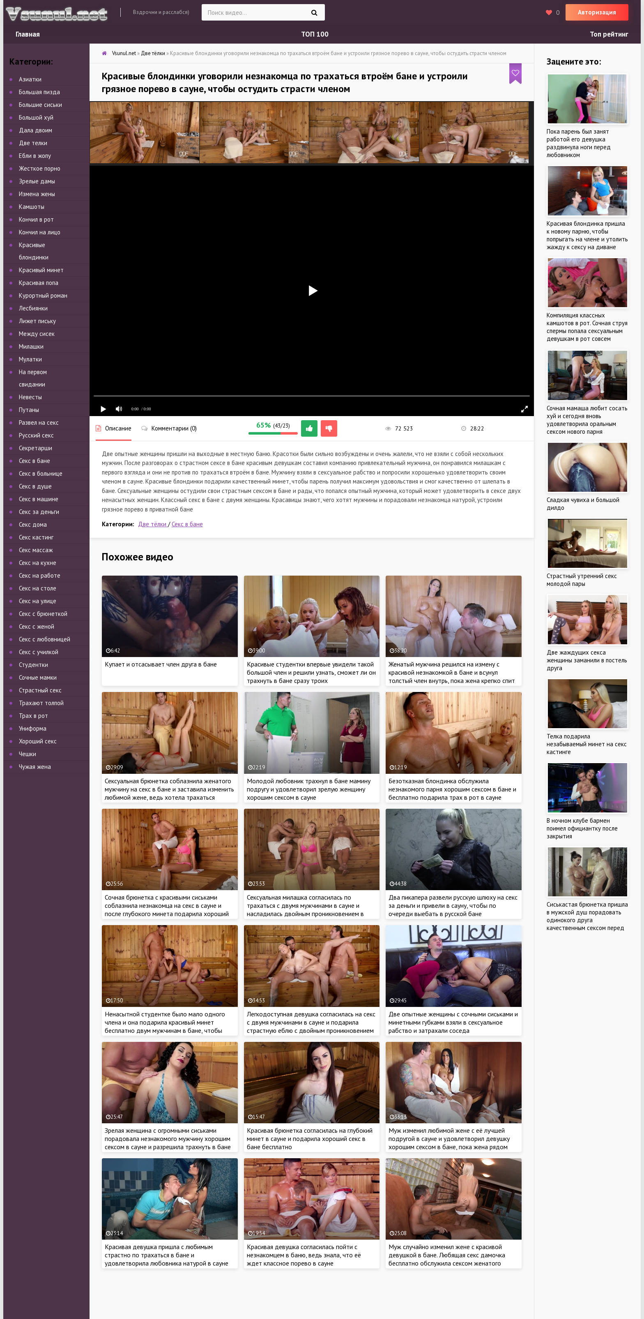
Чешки (27, 754)
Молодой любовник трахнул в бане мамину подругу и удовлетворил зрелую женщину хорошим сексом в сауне (308, 789)
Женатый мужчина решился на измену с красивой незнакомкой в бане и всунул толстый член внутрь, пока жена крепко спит (452, 672)
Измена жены (37, 194)
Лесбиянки (33, 308)
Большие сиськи (40, 105)
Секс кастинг (36, 537)
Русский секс (36, 435)
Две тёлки (153, 524)
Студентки (33, 665)
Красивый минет (41, 270)
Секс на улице (37, 601)
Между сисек (37, 334)
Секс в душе (35, 486)
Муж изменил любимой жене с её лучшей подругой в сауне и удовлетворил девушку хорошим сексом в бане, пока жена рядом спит (449, 1142)
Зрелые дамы (37, 181)
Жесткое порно (39, 168)
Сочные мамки (38, 677)
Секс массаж (36, 550)
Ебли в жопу (35, 156)
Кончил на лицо (39, 232)
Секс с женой (36, 626)
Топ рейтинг (609, 34)
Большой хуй (36, 117)
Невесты (30, 397)
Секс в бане (187, 524)
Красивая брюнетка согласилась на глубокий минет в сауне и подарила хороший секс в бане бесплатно (310, 1138)
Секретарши (35, 448)
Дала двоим (35, 130)
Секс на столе (37, 588)
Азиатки (30, 79)
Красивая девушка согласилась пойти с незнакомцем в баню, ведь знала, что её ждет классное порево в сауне (304, 1255)
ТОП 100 (315, 34)
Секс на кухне (37, 563)
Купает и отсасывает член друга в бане (161, 664)
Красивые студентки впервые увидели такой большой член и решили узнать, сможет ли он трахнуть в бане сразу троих (311, 672)
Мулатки (30, 359)
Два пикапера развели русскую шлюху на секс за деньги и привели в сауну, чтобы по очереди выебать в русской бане (453, 905)
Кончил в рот (36, 219)
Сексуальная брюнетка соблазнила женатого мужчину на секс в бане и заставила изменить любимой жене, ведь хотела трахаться (169, 789)
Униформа (32, 728)
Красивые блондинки (33, 251)
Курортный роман (43, 295)
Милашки (31, 346)
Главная (28, 34)
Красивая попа (38, 283)
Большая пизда (39, 92)
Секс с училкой (38, 652)
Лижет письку (37, 321)
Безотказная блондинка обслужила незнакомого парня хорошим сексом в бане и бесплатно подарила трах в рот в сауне (452, 789)
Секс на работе (39, 575)
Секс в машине (38, 499)
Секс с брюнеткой (43, 614)
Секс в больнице (40, 473)
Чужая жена (35, 767)
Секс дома (33, 524)
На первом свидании (33, 378)
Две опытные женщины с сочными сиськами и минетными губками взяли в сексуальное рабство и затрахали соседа (453, 1022)
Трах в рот (33, 716)
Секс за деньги (39, 512)
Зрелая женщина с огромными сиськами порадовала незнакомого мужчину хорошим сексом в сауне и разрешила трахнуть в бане (168, 1138)
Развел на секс (39, 422)
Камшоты (31, 207)
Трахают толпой (41, 703)
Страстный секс (40, 690)
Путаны (29, 410)
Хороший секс (38, 741)
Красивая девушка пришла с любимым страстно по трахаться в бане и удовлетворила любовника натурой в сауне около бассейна (166, 1259)
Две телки (33, 143)
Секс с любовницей (44, 639)
